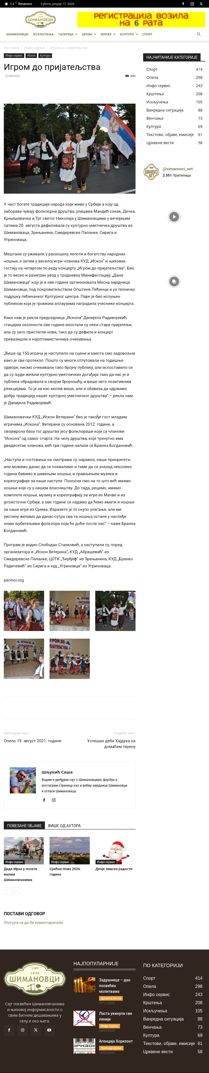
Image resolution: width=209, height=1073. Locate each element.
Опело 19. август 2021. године (32, 740)
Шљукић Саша (57, 772)
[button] (198, 34)
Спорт (147, 34)
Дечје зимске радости (114, 869)
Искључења (43, 34)
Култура (129, 34)
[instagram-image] (174, 215)
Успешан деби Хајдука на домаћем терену (111, 743)
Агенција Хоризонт (116, 1041)
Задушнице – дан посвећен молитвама (114, 986)
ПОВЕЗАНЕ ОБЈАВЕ (24, 826)
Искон (31, 55)
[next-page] (16, 890)
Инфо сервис (34, 47)
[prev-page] (7, 890)
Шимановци (17, 34)
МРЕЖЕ (108, 34)
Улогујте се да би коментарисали (33, 922)
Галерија (68, 34)
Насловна (11, 47)
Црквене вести (111, 998)
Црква (89, 34)
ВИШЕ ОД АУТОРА (64, 826)
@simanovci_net (178, 168)
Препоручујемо (111, 1048)
